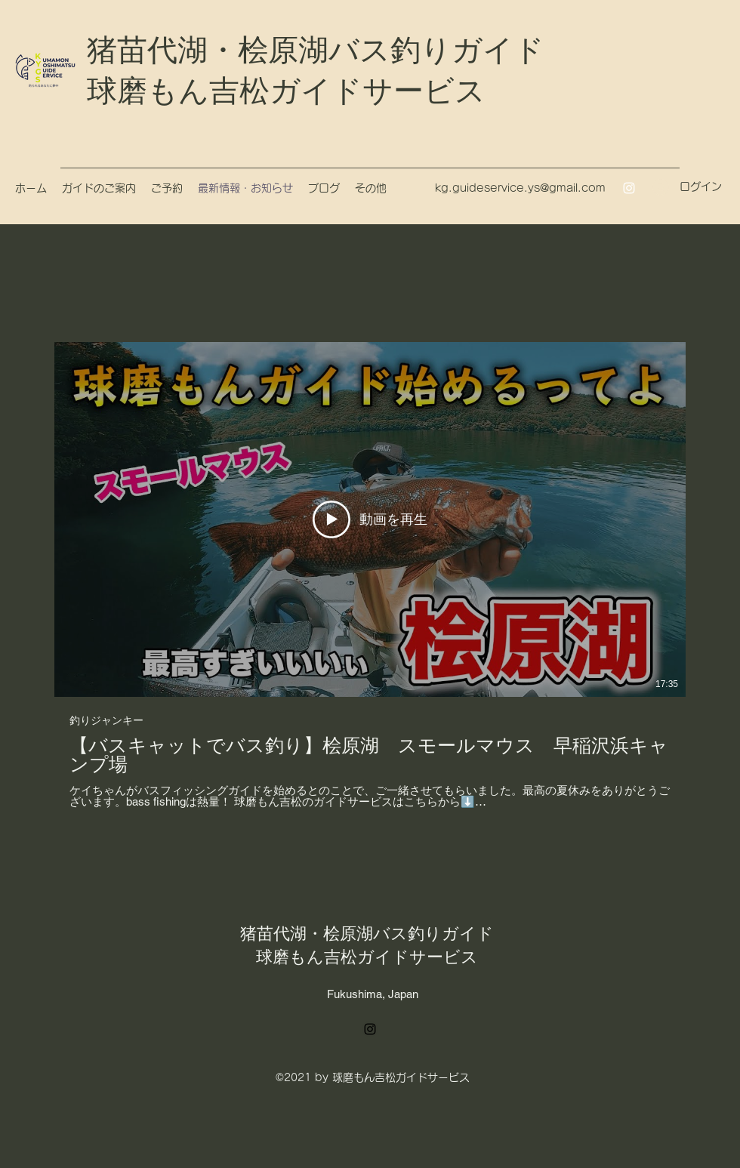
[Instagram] (629, 188)
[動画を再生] (370, 519)
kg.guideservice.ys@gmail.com (520, 188)
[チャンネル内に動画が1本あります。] (370, 575)
